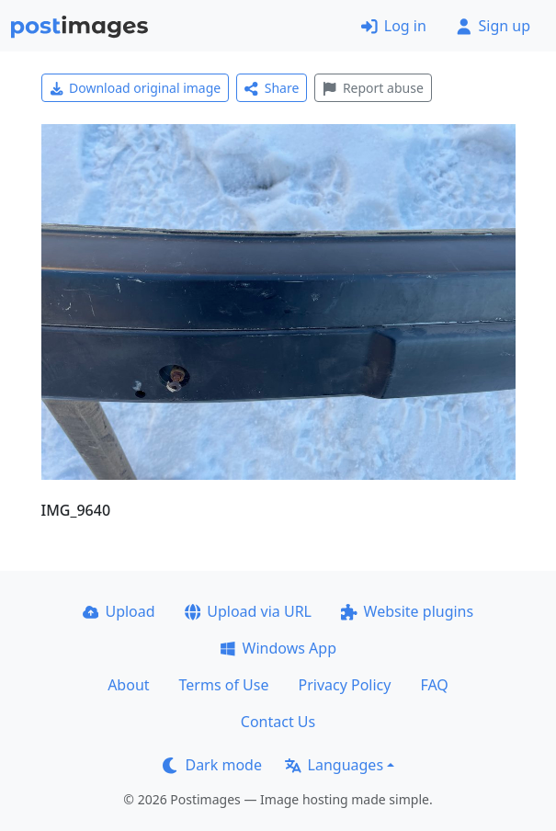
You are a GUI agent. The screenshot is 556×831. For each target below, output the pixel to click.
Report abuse (373, 88)
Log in (393, 26)
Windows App (278, 648)
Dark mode (212, 765)
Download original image (135, 88)
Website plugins (407, 611)
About (128, 685)
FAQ (434, 685)
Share (271, 88)
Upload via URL (248, 611)
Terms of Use (224, 685)
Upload (119, 611)
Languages (334, 765)
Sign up (493, 26)
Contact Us (278, 721)
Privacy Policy (344, 685)
